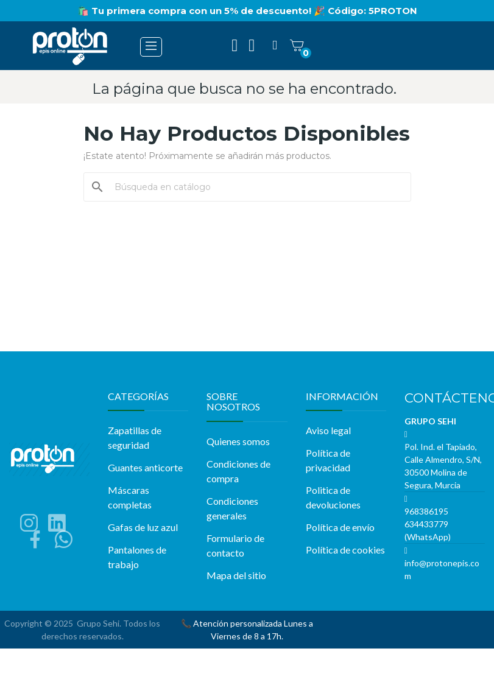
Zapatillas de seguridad (134, 437)
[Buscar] (254, 187)
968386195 (426, 511)
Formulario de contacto (235, 545)
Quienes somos (238, 441)
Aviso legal (328, 430)
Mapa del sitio (236, 575)
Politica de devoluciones (333, 497)
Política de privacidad (328, 460)
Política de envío (340, 527)
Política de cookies (345, 549)
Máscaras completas (130, 497)
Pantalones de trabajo (137, 557)
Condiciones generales (232, 508)
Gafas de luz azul (143, 527)
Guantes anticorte (145, 467)
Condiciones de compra (238, 471)
